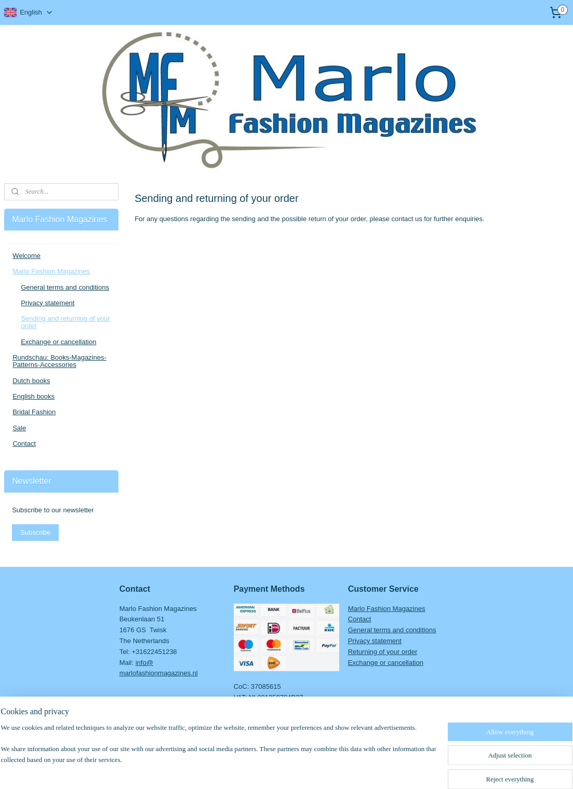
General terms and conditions (65, 287)
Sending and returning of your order (65, 322)
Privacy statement (47, 303)
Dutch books (31, 381)
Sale (19, 428)
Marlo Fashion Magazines (51, 271)
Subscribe (35, 532)
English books (33, 396)
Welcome (26, 256)
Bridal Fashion (34, 412)
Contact (24, 443)
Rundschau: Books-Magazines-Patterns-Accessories (59, 361)
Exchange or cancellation (58, 342)
